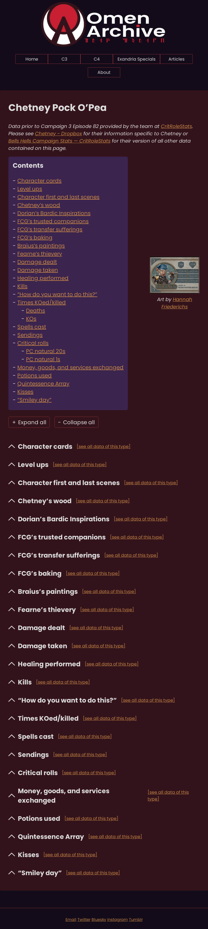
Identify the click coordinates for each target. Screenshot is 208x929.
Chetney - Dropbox (58, 133)
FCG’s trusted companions (53, 221)
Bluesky (99, 919)
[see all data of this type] (104, 446)
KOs (31, 318)
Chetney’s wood (38, 205)
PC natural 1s (43, 359)
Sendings (30, 335)
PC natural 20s (45, 351)
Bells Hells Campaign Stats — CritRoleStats (59, 140)
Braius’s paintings (41, 245)
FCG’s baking (35, 237)
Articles (176, 59)
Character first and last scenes (58, 197)
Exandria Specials (136, 59)
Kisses (25, 392)
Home (31, 59)
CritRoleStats (176, 126)
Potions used (34, 375)
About (104, 72)
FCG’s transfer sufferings (49, 229)
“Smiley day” (34, 400)
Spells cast (31, 327)
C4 (97, 59)
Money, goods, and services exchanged (70, 367)
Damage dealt (37, 262)
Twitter (83, 919)
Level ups (29, 189)
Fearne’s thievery (39, 254)
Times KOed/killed (41, 302)
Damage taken (37, 270)
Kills (22, 286)
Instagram (117, 919)
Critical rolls (32, 343)
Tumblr (136, 919)
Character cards (39, 181)
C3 (64, 59)
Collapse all (76, 422)
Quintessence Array (43, 383)
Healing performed (43, 278)
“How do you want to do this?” (57, 294)
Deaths (35, 310)
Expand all (29, 422)
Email (71, 919)
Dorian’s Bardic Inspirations (53, 213)
